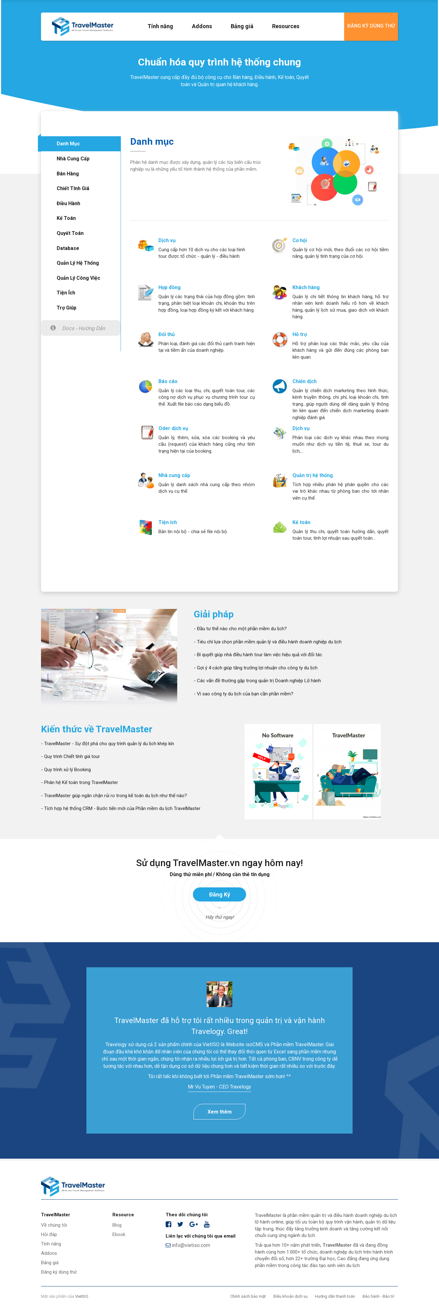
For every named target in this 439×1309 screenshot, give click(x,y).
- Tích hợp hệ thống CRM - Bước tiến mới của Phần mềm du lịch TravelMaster (120, 808)
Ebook (118, 1234)
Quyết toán (70, 233)
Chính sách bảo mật (248, 1296)
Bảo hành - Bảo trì (378, 1296)
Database (68, 248)
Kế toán (66, 218)
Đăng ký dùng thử (371, 26)
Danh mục (68, 144)
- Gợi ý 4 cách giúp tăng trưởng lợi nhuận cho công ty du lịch (256, 668)
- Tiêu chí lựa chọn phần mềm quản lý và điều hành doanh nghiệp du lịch (268, 642)
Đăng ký (219, 894)
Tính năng (160, 26)
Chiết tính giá (73, 188)
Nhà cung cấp (73, 159)
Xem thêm (220, 1112)
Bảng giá (242, 26)
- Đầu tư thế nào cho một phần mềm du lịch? (240, 628)
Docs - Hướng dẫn (83, 328)
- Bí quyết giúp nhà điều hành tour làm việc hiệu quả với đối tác (258, 654)
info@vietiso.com (188, 1245)
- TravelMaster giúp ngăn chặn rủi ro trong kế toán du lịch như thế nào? (114, 795)
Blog (116, 1225)
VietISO (81, 1296)
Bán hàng (68, 174)
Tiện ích (66, 293)
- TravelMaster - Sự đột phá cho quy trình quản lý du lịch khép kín (107, 743)
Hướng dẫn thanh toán (335, 1296)
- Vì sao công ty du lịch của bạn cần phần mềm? (243, 694)
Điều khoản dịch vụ (290, 1296)
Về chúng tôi (54, 1225)
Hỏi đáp (49, 1234)
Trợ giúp (66, 308)
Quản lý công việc (78, 278)
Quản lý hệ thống (78, 263)
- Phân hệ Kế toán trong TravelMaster (79, 782)
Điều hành (68, 203)
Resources (285, 26)
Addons (202, 26)
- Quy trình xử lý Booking (66, 769)
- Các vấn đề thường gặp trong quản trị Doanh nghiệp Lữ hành (257, 680)
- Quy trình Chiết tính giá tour (70, 756)
